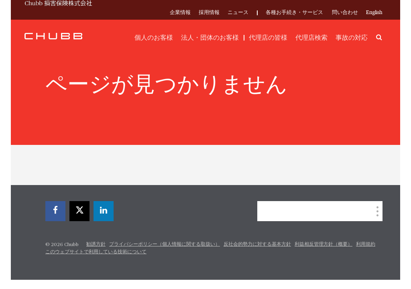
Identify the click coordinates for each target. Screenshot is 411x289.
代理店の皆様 (268, 38)
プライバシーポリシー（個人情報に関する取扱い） (164, 244)
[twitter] (79, 211)
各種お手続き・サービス (294, 12)
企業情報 (180, 12)
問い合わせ (345, 12)
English (374, 12)
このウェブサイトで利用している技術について (95, 252)
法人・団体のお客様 (210, 38)
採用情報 (209, 12)
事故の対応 (352, 38)
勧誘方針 (96, 244)
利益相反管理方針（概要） (323, 244)
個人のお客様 (153, 38)
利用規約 (365, 244)
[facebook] (55, 211)
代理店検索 (311, 38)
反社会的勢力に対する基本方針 (257, 244)
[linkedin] (104, 211)
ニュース (238, 12)
